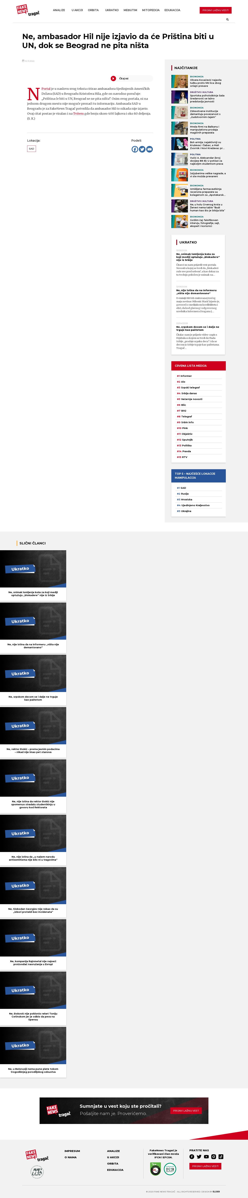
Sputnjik (187, 439)
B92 (183, 410)
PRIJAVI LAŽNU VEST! (215, 10)
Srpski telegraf (190, 387)
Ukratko (112, 10)
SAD (31, 148)
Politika (187, 445)
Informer (186, 375)
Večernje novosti (191, 399)
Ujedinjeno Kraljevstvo (195, 505)
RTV (184, 457)
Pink (185, 428)
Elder (216, 1191)
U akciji (77, 10)
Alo (183, 381)
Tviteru (78, 113)
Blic (183, 404)
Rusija (185, 493)
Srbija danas (189, 393)
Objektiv (187, 433)
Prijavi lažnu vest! (205, 1166)
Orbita (93, 10)
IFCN (157, 1157)
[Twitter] (142, 149)
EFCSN (167, 1157)
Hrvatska (186, 499)
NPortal (46, 89)
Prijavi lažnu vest (186, 1110)
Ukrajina (186, 511)
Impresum (72, 1151)
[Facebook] (135, 149)
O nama (71, 1157)
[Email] (149, 149)
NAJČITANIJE (186, 68)
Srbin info (187, 422)
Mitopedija (151, 10)
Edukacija (172, 10)
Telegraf (186, 416)
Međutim (130, 10)
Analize (59, 10)
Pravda (186, 451)
